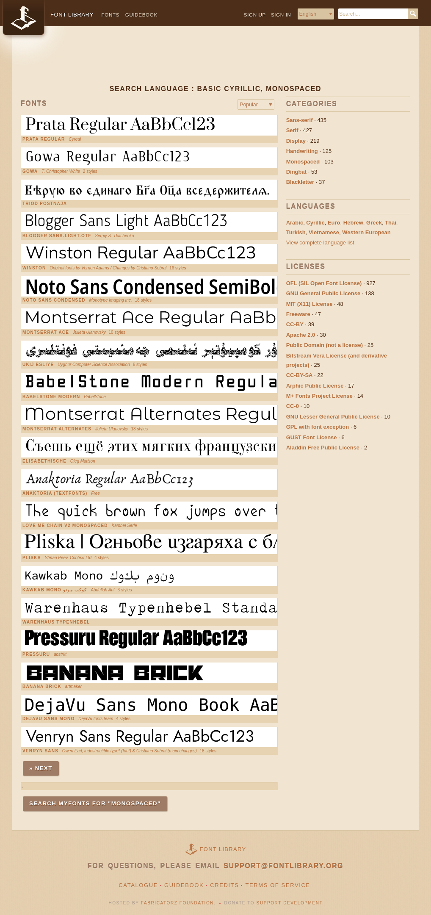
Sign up (255, 14)
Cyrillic (315, 222)
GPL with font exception (317, 427)
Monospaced (303, 161)
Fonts (111, 14)
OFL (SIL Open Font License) (324, 283)
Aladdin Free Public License (322, 447)
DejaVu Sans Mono (48, 719)
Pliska (31, 558)
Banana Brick (41, 687)
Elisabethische (44, 461)
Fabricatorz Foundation (177, 903)
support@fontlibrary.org (283, 866)
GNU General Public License (323, 293)
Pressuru (36, 654)
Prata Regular (43, 139)
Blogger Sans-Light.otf (56, 236)
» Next (40, 768)
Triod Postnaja (44, 204)
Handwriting (302, 151)
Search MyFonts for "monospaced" (95, 803)
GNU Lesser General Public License (333, 416)
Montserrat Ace (45, 332)
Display (296, 141)
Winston (34, 268)
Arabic (294, 222)
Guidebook (141, 14)
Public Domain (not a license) (324, 345)
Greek (374, 222)
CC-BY (295, 324)
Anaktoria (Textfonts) (55, 493)
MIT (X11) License (309, 304)
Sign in (281, 14)
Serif (292, 130)
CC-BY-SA (299, 375)
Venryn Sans (40, 751)
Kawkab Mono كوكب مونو (54, 590)
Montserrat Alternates (56, 429)
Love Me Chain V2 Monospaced (65, 526)
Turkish (296, 232)
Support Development (290, 903)
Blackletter (300, 182)
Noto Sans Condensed (54, 300)
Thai (390, 222)
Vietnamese (324, 232)
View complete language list (320, 242)
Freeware (298, 314)
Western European (366, 232)
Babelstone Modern (51, 397)
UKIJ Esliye (38, 365)
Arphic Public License (315, 386)
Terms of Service (277, 885)
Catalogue (138, 885)
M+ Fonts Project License (319, 396)
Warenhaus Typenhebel (56, 622)
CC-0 (292, 406)
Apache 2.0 (300, 335)
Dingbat (296, 172)
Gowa (30, 171)
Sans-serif (299, 120)
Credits (224, 885)
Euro (334, 222)
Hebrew (353, 222)
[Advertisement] (215, 62)
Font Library (223, 849)
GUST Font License (311, 437)
